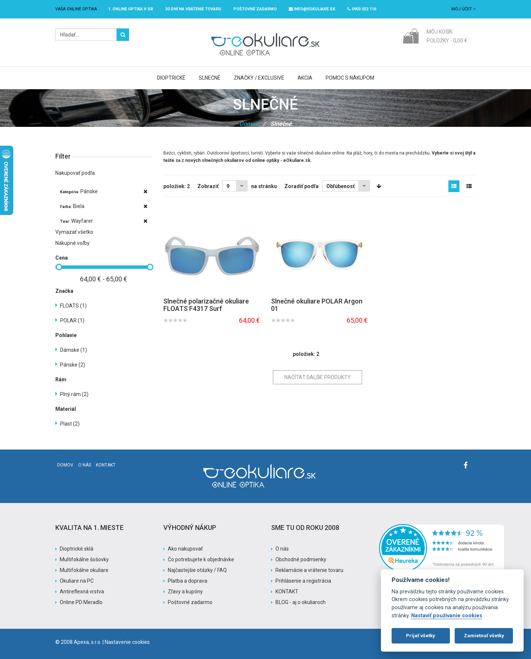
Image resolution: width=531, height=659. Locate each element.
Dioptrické (171, 78)
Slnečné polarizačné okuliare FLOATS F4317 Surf (206, 304)
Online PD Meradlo (81, 602)
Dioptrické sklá (76, 549)
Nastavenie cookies (127, 642)
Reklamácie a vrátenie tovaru (309, 570)
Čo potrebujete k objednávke (201, 559)
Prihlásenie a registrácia (303, 581)
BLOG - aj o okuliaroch (300, 602)
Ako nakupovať (185, 549)
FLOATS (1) (73, 306)
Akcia (305, 78)
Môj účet (463, 9)
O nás (84, 465)
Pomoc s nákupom (350, 78)
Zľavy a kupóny (185, 591)
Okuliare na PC (77, 581)
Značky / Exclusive (259, 78)
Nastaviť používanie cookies (446, 616)
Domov (248, 123)
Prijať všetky (420, 635)
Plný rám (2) (74, 394)
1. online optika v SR (130, 9)
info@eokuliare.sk (312, 9)
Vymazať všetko (74, 232)
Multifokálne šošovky (84, 559)
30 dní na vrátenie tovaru (193, 9)
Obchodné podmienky (300, 559)
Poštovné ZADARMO (255, 9)
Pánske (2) (72, 365)
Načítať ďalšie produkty (317, 377)
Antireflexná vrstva (82, 591)
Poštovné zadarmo (190, 602)
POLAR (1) (72, 320)
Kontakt (105, 465)
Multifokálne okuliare (84, 570)
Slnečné (210, 78)
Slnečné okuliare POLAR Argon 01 (316, 304)
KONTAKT (286, 591)
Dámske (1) (73, 350)
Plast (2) (70, 424)
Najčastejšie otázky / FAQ (197, 570)
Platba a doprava (187, 581)
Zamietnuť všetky (484, 635)
